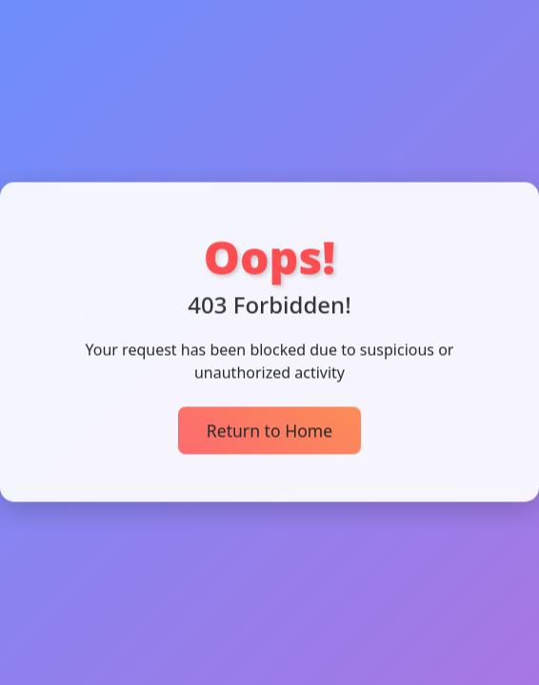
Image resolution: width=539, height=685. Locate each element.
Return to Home (269, 429)
